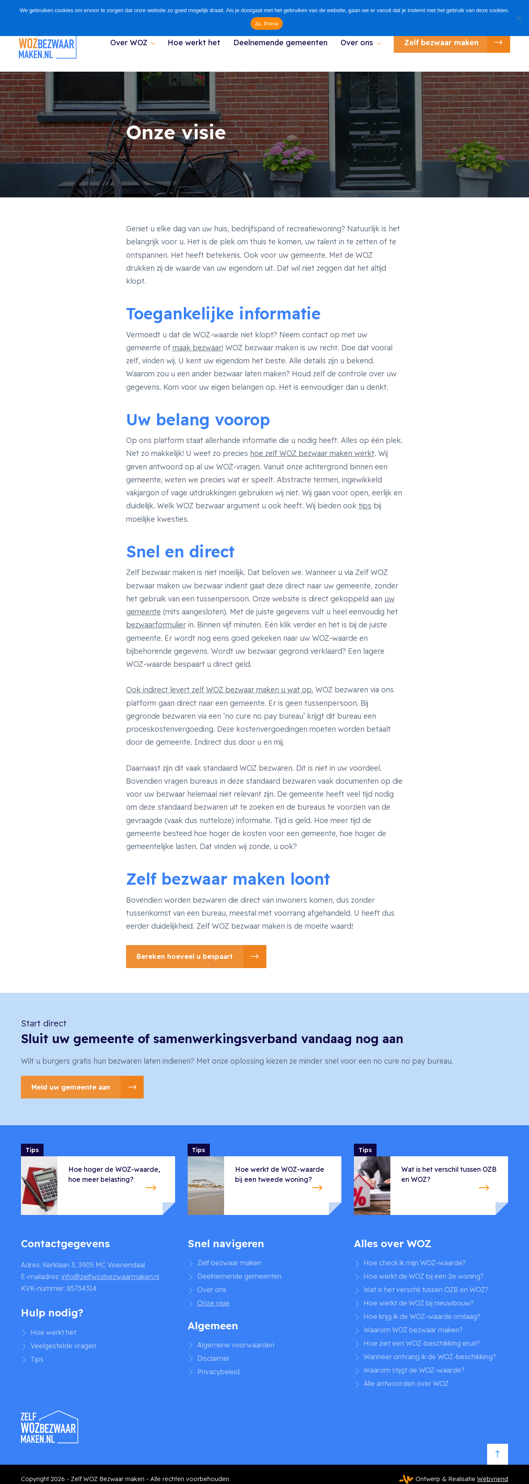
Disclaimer (213, 1358)
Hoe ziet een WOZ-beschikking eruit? (422, 1343)
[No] (518, 18)
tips (365, 505)
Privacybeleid (218, 1371)
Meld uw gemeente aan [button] (70, 1087)
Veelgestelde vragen (63, 1345)
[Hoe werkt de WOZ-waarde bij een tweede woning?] (265, 1179)
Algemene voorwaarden (235, 1345)
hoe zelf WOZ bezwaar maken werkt (312, 453)
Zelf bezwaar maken (439, 44)
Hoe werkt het (192, 44)
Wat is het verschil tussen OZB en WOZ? (426, 1289)
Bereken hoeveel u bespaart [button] (185, 956)
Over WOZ (126, 44)
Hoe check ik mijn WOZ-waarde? (415, 1262)
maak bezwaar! (198, 347)
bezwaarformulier (156, 624)
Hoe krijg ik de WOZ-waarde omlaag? (422, 1316)
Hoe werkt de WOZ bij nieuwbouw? (419, 1303)
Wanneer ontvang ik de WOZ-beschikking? (430, 1356)
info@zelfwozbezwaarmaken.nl (110, 1276)
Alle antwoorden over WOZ (406, 1383)
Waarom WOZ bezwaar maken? (413, 1330)
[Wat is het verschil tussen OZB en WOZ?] (431, 1179)
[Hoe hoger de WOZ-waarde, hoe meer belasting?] (98, 1179)
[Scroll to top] (497, 1456)
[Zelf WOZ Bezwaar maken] (52, 44)
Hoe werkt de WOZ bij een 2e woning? (424, 1276)
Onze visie (213, 1303)
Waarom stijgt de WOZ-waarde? (414, 1370)
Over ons (354, 44)
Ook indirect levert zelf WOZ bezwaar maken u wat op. (219, 689)
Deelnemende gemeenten (279, 44)
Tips (37, 1359)
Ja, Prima (267, 24)
